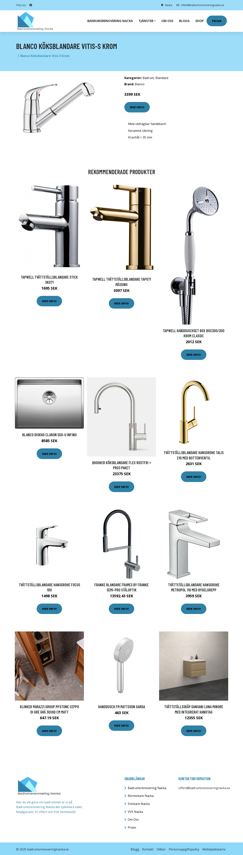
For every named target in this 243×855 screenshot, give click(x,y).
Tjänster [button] (146, 20)
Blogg (184, 20)
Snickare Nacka (139, 802)
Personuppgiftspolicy (184, 848)
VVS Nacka (135, 810)
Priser (216, 20)
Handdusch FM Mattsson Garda (121, 705)
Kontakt (148, 848)
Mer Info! (137, 105)
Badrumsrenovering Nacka (110, 20)
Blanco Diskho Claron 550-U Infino (49, 433)
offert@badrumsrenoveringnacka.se (200, 5)
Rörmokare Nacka (141, 794)
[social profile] (31, 5)
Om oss (167, 20)
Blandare (161, 76)
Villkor (161, 848)
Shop (199, 20)
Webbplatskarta (213, 848)
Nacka (167, 5)
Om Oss (133, 818)
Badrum (148, 76)
